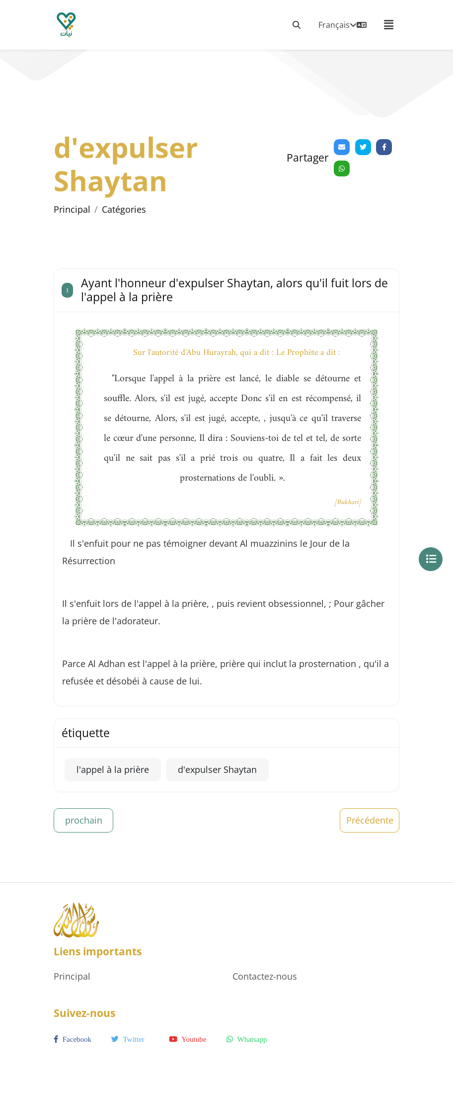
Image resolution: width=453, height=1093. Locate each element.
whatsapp (246, 1039)
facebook (72, 1039)
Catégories (124, 209)
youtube (187, 1039)
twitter (128, 1039)
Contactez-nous (264, 976)
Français (342, 24)
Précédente (369, 820)
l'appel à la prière (112, 769)
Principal (72, 209)
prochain (83, 820)
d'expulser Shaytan (217, 769)
